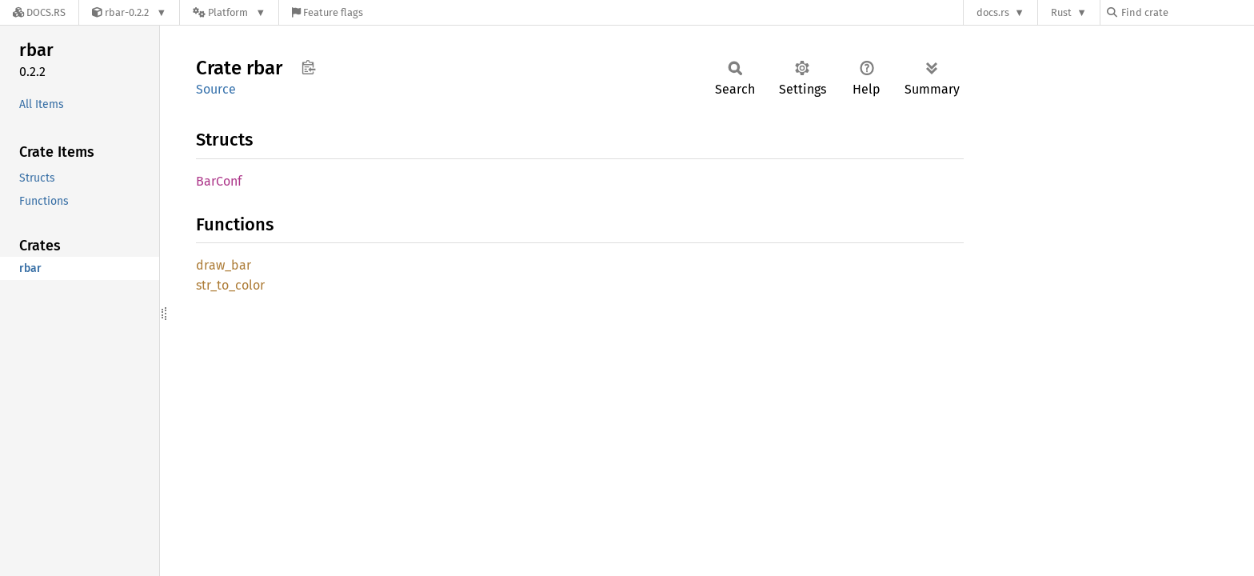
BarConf (219, 181)
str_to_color (230, 285)
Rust (1061, 12)
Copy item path (308, 67)
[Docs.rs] (39, 12)
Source (216, 89)
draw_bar (223, 265)
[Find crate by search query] (1187, 12)
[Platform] (229, 12)
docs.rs (992, 12)
